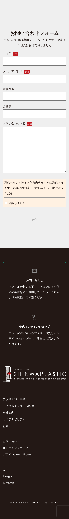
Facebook (8, 482)
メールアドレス (34, 75)
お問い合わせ (11, 441)
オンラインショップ (15, 447)
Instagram (8, 476)
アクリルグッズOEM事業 (18, 406)
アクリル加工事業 (14, 399)
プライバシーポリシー (17, 454)
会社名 (34, 110)
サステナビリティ (14, 419)
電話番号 (34, 93)
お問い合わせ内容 (34, 147)
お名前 (34, 57)
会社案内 (8, 412)
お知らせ (8, 426)
